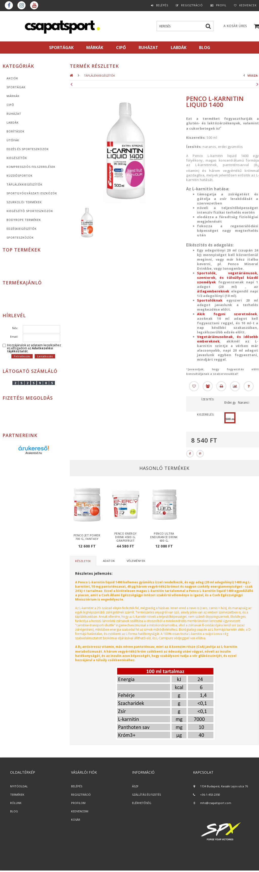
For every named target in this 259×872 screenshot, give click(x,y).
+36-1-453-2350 (210, 794)
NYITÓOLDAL (19, 786)
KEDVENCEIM (79, 811)
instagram (21, 5)
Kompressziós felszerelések (31, 167)
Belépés (162, 5)
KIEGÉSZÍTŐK (17, 158)
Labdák (13, 122)
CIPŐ (10, 105)
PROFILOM (78, 803)
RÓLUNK (15, 803)
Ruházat (14, 114)
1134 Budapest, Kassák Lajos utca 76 (224, 786)
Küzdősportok (20, 175)
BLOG (14, 811)
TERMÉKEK (17, 794)
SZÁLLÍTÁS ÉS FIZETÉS (146, 794)
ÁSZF (135, 786)
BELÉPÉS (76, 786)
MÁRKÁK (94, 47)
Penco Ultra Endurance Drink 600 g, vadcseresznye (164, 539)
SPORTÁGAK (61, 47)
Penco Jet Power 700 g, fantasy (87, 537)
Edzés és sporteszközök (28, 149)
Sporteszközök (20, 237)
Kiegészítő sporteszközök (30, 211)
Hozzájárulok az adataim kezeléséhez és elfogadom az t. (34, 348)
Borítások (16, 131)
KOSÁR (75, 819)
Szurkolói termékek (24, 202)
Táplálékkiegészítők (24, 184)
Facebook (9, 5)
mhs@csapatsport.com (215, 803)
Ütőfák (13, 140)
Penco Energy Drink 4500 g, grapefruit (125, 537)
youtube (34, 5)
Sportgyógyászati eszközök (32, 193)
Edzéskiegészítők (22, 229)
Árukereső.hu (33, 452)
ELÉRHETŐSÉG (141, 803)
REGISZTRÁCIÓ (81, 794)
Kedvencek (247, 5)
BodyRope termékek (24, 220)
